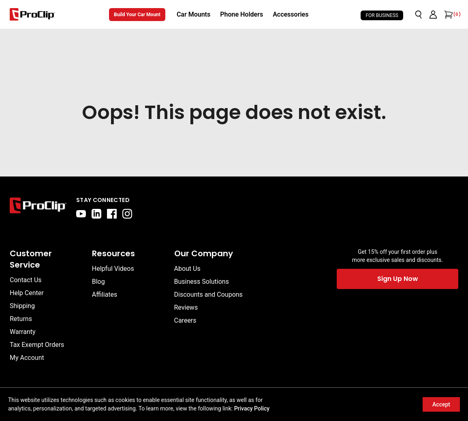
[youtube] (81, 214)
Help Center (27, 293)
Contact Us (26, 280)
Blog (98, 281)
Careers (185, 320)
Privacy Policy (252, 408)
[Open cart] (448, 14)
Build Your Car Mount (137, 14)
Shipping (22, 306)
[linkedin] (96, 214)
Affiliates (105, 294)
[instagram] (127, 214)
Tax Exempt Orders (37, 345)
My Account (27, 357)
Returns (21, 319)
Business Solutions (201, 281)
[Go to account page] (433, 15)
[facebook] (112, 214)
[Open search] (419, 15)
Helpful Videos (113, 268)
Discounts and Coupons (208, 294)
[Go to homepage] (32, 14)
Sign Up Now (397, 278)
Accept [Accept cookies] (441, 404)
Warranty (23, 332)
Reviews (186, 307)
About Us (187, 268)
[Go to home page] (38, 207)
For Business (381, 15)
